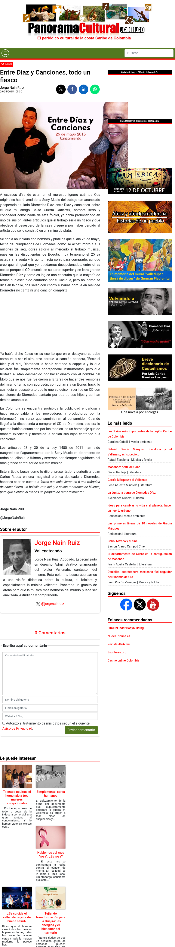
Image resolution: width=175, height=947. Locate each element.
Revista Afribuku (119, 644)
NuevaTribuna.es (119, 636)
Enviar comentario (81, 730)
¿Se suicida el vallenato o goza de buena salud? (17, 917)
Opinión (6, 64)
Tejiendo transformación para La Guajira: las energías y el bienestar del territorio (50, 923)
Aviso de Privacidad (17, 728)
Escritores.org (117, 652)
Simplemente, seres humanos (51, 794)
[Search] (149, 53)
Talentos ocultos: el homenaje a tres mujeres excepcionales (17, 797)
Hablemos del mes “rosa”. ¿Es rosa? (50, 854)
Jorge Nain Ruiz (12, 88)
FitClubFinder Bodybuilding (126, 628)
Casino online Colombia (123, 660)
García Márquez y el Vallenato (127, 480)
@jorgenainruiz (52, 604)
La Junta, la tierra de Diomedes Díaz (132, 492)
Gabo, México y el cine (123, 541)
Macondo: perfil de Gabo (124, 467)
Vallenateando (48, 550)
